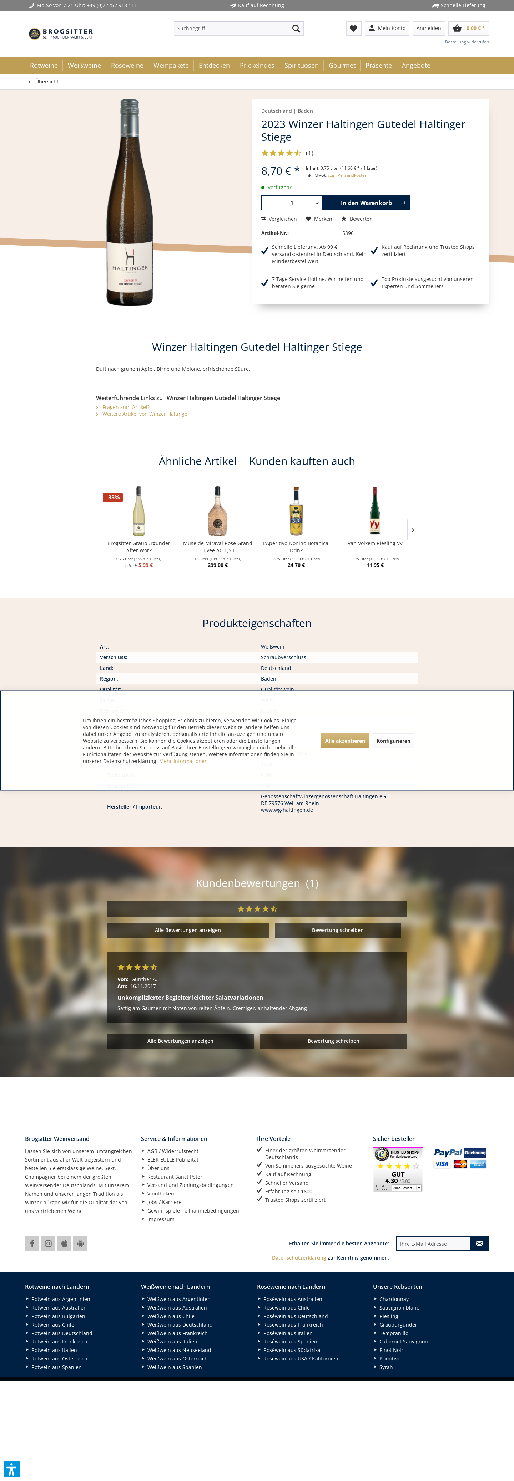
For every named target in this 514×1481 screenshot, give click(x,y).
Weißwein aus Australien (174, 1307)
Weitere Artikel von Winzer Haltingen (143, 413)
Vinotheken (157, 1193)
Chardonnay (391, 1299)
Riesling (385, 1316)
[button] (12, 1469)
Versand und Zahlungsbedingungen (187, 1185)
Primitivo (386, 1358)
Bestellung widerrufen (467, 42)
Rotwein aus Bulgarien (55, 1316)
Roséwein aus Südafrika (289, 1350)
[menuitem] (239, 28)
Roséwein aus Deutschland (292, 1316)
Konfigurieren (393, 740)
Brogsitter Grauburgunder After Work (138, 547)
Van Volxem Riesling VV (375, 543)
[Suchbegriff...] (239, 28)
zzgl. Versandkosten (347, 175)
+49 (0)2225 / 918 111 (112, 5)
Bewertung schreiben (338, 930)
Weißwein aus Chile (168, 1316)
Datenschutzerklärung (299, 1257)
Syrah (383, 1367)
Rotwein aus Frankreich (56, 1341)
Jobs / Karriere (161, 1202)
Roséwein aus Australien (289, 1299)
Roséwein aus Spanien (287, 1341)
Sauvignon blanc (396, 1307)
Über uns (155, 1168)
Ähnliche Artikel (198, 460)
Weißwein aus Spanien (171, 1367)
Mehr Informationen (183, 761)
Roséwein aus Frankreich (290, 1324)
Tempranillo (390, 1333)
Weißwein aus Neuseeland (176, 1350)
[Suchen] (296, 28)
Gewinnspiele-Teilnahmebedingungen (190, 1210)
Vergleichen (279, 218)
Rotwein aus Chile (49, 1324)
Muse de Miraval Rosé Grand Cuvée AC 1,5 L (217, 547)
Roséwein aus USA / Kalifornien (297, 1358)
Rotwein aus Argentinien (57, 1299)
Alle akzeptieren (345, 740)
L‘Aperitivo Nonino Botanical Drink (296, 547)
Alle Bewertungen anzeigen (188, 930)
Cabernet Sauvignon (400, 1341)
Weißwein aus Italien (169, 1341)
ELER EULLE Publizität (169, 1159)
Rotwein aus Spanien (53, 1367)
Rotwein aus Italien (51, 1350)
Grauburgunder (395, 1324)
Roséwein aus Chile (283, 1307)
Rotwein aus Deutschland (58, 1333)
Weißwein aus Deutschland (177, 1324)
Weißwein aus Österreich (174, 1358)
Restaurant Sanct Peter (171, 1176)
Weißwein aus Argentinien (176, 1299)
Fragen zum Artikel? (123, 407)
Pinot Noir (388, 1350)
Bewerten (357, 218)
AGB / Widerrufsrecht (169, 1151)
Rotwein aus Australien (56, 1307)
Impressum (158, 1219)
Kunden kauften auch (302, 460)
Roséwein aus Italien (285, 1333)
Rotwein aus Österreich (56, 1358)
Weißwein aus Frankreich (174, 1333)
